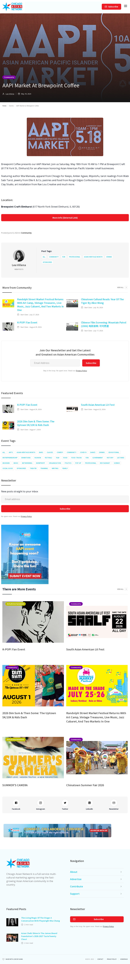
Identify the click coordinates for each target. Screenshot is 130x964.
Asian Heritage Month (93, 257)
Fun (63, 257)
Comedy (60, 452)
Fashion (37, 458)
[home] (12, 6)
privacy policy (112, 959)
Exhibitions (26, 458)
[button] (125, 6)
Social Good (8, 468)
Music (16, 463)
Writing (55, 468)
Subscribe (113, 6)
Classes (50, 452)
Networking (27, 463)
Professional (74, 257)
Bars (41, 452)
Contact (100, 959)
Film (57, 458)
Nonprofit (40, 463)
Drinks (109, 257)
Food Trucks (76, 458)
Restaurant (105, 463)
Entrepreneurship (10, 458)
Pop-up (78, 463)
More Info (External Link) (65, 217)
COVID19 (83, 452)
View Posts (18, 269)
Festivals (48, 458)
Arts (11, 452)
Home (4, 106)
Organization (55, 463)
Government (97, 458)
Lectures (120, 458)
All (44, 257)
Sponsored (47, 262)
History (110, 458)
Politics (68, 463)
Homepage (124, 959)
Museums (6, 463)
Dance (92, 452)
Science (117, 463)
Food (65, 458)
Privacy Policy (81, 370)
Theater (33, 468)
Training (44, 468)
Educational (114, 452)
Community (9, 77)
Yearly (65, 468)
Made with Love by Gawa (14, 959)
